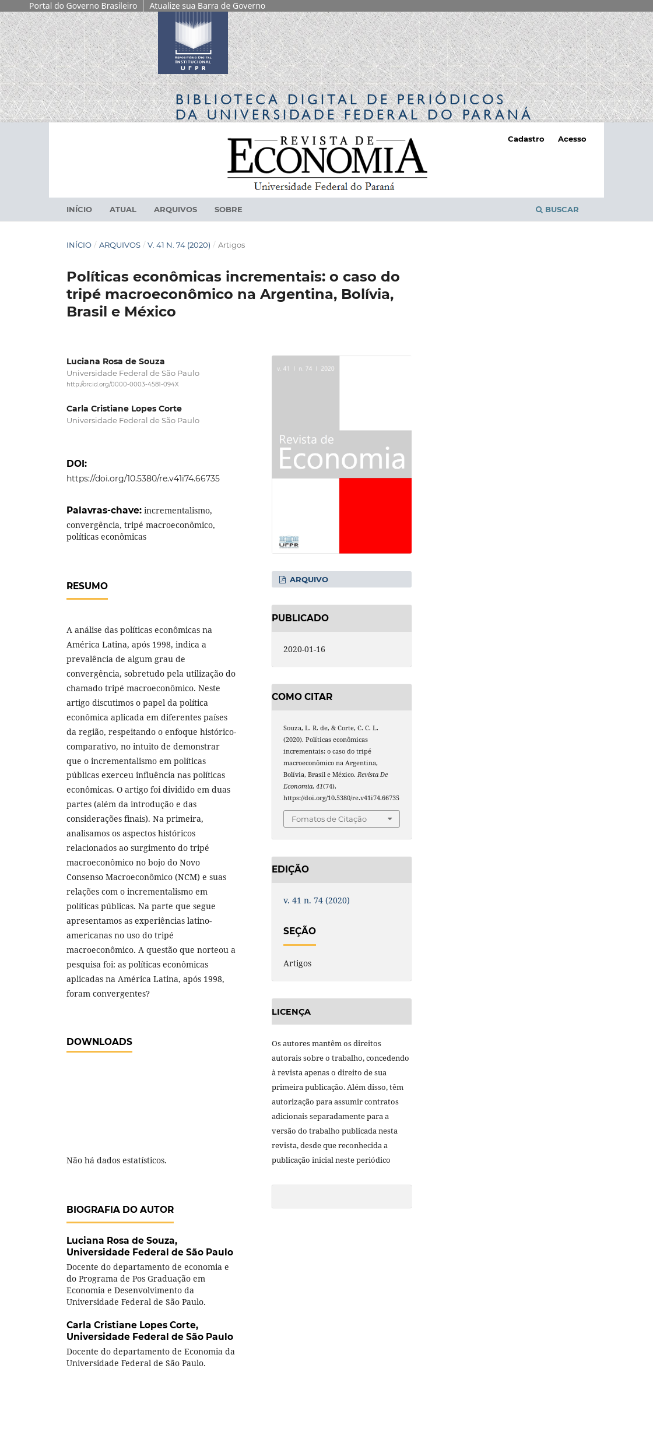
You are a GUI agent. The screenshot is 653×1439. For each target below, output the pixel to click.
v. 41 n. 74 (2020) (179, 244)
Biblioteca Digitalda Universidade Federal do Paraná (354, 107)
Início (79, 209)
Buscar (557, 209)
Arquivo (307, 579)
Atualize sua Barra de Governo (207, 5)
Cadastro (526, 138)
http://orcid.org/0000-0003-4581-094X (122, 385)
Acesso (572, 138)
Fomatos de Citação (329, 819)
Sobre (229, 209)
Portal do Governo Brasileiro (83, 5)
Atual (123, 209)
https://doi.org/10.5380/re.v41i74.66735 (143, 478)
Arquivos (175, 209)
